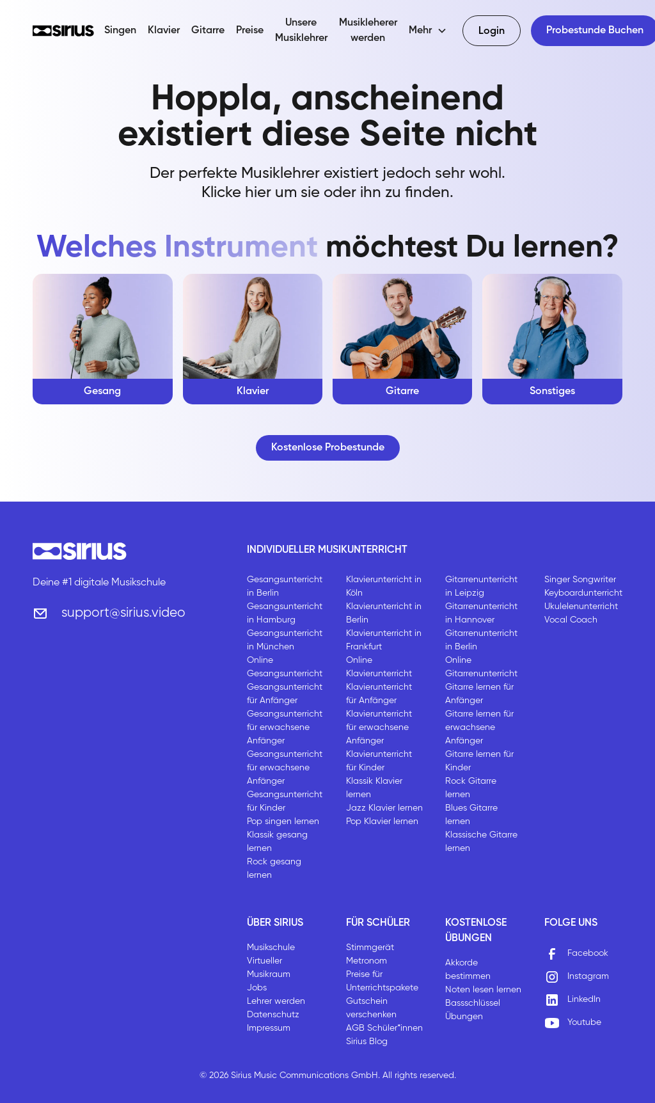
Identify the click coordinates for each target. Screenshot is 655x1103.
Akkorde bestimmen (468, 969)
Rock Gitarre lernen (470, 788)
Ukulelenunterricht (581, 606)
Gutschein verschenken (371, 1008)
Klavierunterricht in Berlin (384, 613)
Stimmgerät (370, 947)
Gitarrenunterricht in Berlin (481, 640)
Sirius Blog (367, 1041)
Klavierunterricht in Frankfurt (384, 640)
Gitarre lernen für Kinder (479, 761)
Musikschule (271, 947)
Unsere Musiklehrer (301, 31)
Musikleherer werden (368, 31)
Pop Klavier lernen (382, 821)
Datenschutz (273, 1014)
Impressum (268, 1028)
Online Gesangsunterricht (284, 667)
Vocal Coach (570, 619)
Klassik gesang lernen (277, 841)
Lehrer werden (276, 1001)
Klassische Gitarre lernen (481, 841)
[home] (63, 30)
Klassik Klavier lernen (374, 788)
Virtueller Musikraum (268, 967)
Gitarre (208, 31)
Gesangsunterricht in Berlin (284, 586)
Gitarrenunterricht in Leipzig (481, 586)
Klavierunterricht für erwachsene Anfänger (379, 727)
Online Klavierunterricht (379, 667)
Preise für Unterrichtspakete (382, 981)
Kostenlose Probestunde (327, 448)
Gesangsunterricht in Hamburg (284, 613)
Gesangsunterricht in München (284, 640)
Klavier (164, 31)
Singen (120, 31)
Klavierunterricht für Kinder (379, 761)
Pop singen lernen (283, 821)
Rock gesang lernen (274, 868)
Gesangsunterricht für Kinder (284, 801)
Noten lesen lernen (483, 989)
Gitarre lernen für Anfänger (479, 694)
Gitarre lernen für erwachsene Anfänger (479, 727)
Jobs (257, 987)
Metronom (366, 960)
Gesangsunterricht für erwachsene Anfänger (284, 727)
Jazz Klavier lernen (384, 808)
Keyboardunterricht (583, 593)
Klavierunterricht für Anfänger (379, 694)
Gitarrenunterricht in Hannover (481, 613)
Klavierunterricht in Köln (384, 586)
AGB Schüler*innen (384, 1028)
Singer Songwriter (580, 579)
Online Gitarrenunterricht (481, 667)
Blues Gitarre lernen (471, 815)
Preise (250, 31)
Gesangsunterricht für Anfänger (284, 694)
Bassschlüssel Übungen (472, 1010)
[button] (428, 31)
